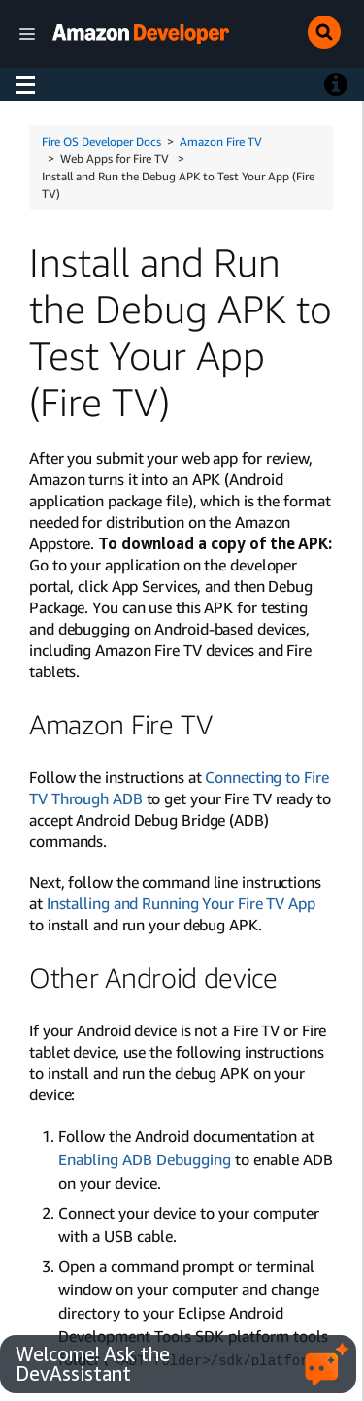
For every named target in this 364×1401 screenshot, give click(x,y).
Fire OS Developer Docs (101, 141)
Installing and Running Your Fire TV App (181, 903)
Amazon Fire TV (221, 141)
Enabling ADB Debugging (144, 1159)
